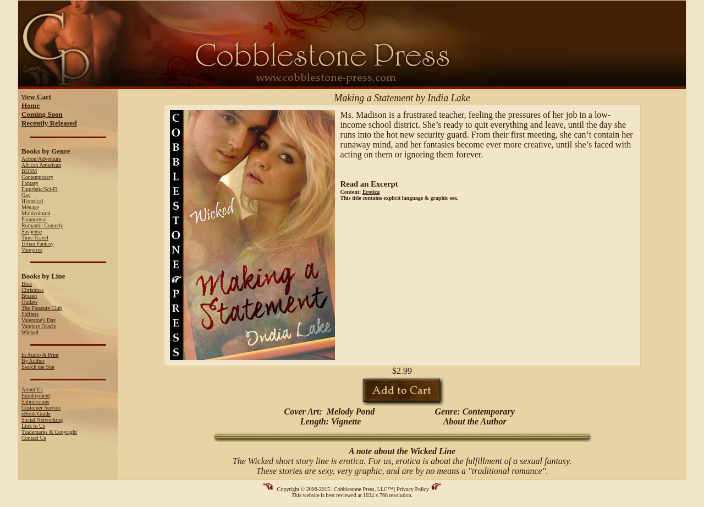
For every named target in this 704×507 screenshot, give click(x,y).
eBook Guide (36, 414)
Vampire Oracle (38, 326)
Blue (26, 284)
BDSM (29, 171)
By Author (33, 361)
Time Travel (34, 238)
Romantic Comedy (42, 225)
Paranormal (34, 219)
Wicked (29, 332)
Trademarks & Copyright (49, 432)
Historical (32, 201)
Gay (26, 195)
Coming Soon (42, 114)
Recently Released (49, 123)
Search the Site (37, 367)
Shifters (29, 314)
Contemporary (37, 177)
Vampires (31, 250)
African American (41, 165)
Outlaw (29, 302)
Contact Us (33, 438)
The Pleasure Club (41, 308)
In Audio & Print (40, 355)
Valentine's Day (38, 320)
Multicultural (36, 213)
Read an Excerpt (369, 183)
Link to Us (33, 426)
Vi (36, 97)
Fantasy (29, 183)
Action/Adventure (41, 159)
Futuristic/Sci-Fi (39, 189)
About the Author (475, 421)
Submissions (35, 402)
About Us (32, 389)
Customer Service (41, 408)
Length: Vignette (329, 421)
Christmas (32, 290)
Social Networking (42, 420)
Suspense (31, 231)
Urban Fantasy (37, 244)
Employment (35, 395)
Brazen (29, 296)
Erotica (371, 192)
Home (30, 105)
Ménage (30, 207)
